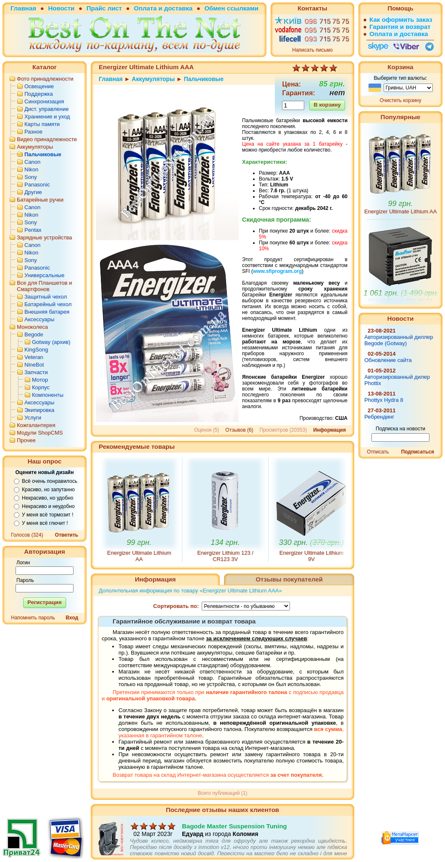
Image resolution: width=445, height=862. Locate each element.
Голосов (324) (27, 535)
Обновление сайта (388, 360)
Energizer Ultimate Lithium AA (139, 556)
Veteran (33, 357)
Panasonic (37, 184)
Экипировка (39, 410)
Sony (30, 177)
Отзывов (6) (239, 430)
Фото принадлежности (45, 79)
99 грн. (139, 542)
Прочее (26, 440)
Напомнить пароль (33, 618)
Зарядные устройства (44, 237)
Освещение (39, 86)
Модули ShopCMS (40, 433)
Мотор (40, 380)
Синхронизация (44, 101)
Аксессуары (39, 319)
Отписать (378, 452)
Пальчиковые (42, 154)
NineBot (34, 365)
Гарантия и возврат (400, 26)
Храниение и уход (47, 116)
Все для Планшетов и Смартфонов (44, 286)
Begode (33, 334)
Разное (33, 131)
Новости (61, 8)
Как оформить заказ (400, 19)
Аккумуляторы (35, 147)
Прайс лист (104, 8)
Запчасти (36, 372)
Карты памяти (42, 124)
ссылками (242, 8)
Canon (32, 162)
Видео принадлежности (47, 139)
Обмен (214, 8)
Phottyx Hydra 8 (383, 400)
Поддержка (38, 94)
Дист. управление (46, 109)
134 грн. (225, 542)
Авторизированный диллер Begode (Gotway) (398, 340)
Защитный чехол (45, 296)
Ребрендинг (379, 417)
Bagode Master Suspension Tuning (234, 839)
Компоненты (47, 395)
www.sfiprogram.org (277, 271)
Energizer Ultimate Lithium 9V (311, 556)
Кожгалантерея (36, 425)
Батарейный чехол (47, 304)
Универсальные (44, 275)
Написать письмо (312, 50)
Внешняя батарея (46, 312)
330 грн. (311, 542)
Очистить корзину (400, 100)
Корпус (41, 387)
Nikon (31, 169)
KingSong (36, 349)
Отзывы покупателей (289, 579)
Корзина (400, 67)
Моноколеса (32, 327)
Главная (23, 8)
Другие (33, 192)
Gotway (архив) (51, 342)
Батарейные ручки (40, 200)
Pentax (32, 230)
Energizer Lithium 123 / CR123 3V (225, 556)
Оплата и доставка (163, 8)
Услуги (32, 417)
